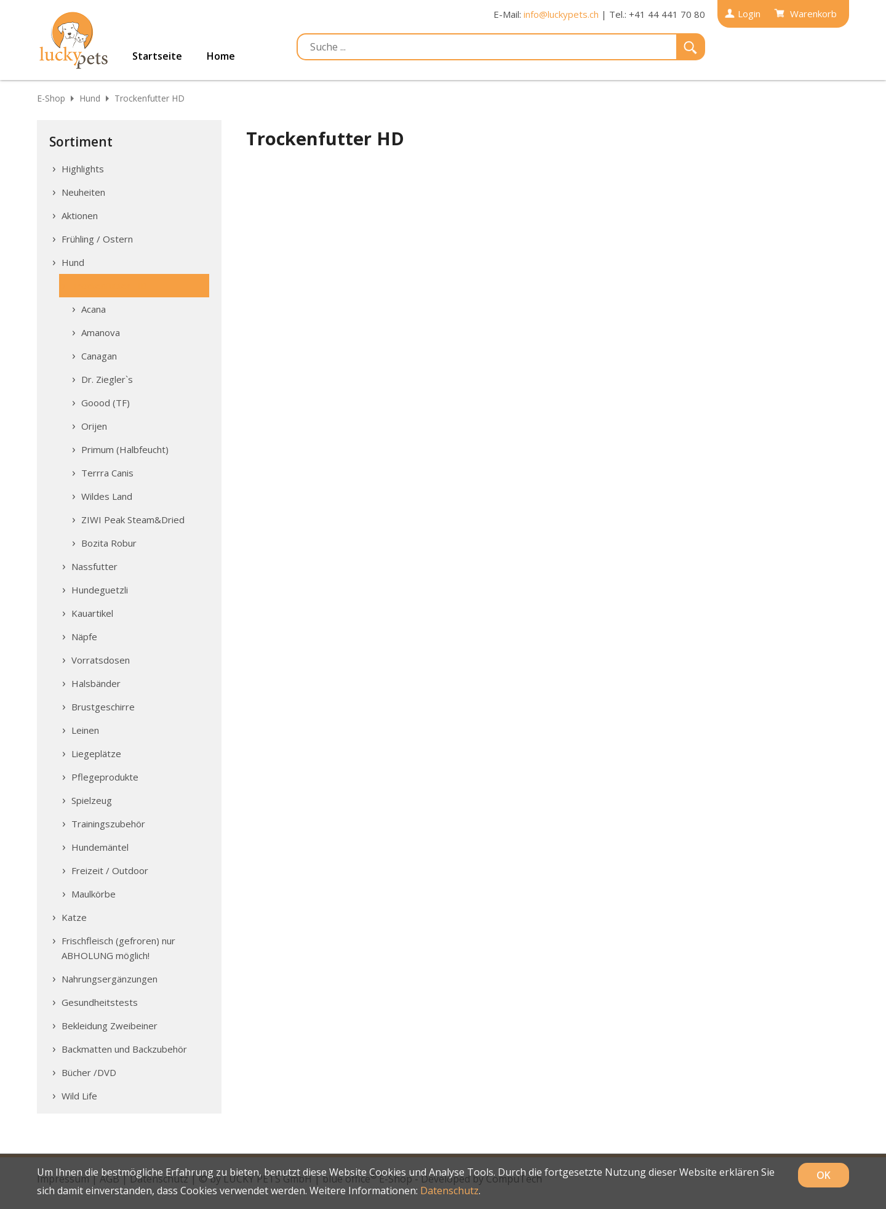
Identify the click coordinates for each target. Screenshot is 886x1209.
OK (823, 1175)
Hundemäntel (100, 847)
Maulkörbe (93, 894)
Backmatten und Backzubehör (124, 1049)
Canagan (99, 356)
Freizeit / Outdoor (109, 870)
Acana (93, 309)
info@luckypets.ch (561, 14)
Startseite (157, 56)
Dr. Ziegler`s (107, 379)
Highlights (83, 169)
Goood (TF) (105, 402)
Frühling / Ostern (97, 239)
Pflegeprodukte (104, 777)
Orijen (94, 426)
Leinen (85, 730)
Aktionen (80, 215)
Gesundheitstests (100, 1002)
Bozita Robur (109, 543)
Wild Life (79, 1096)
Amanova (100, 332)
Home (221, 56)
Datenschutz (449, 1190)
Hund (89, 98)
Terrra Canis (107, 473)
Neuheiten (83, 192)
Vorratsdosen (100, 660)
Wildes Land (106, 496)
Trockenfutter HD (149, 98)
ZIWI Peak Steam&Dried (133, 519)
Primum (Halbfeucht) (125, 449)
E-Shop (51, 98)
